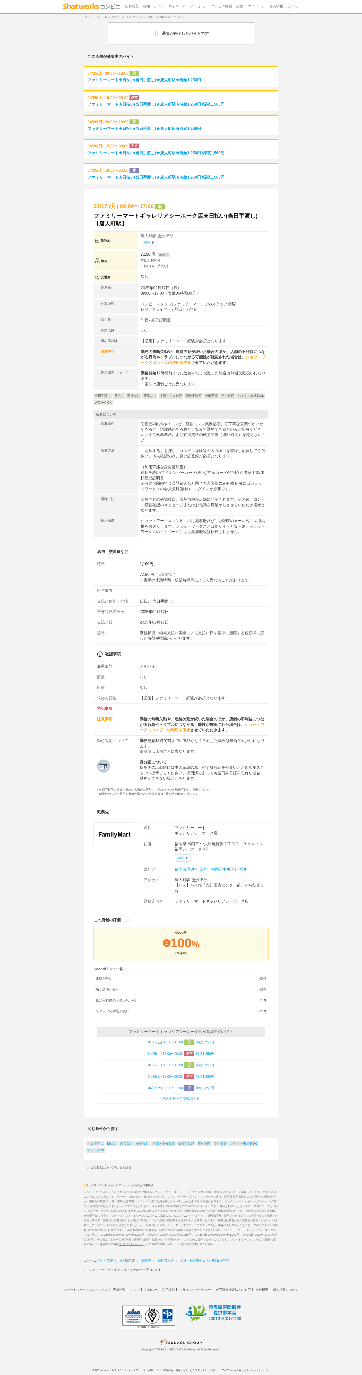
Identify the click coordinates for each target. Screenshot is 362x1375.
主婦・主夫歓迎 (164, 1143)
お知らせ (151, 1290)
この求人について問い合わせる (110, 1167)
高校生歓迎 (186, 1143)
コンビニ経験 (222, 6)
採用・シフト (153, 6)
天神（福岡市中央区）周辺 (222, 869)
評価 (239, 6)
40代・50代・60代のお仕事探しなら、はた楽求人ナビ (177, 1370)
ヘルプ (135, 1290)
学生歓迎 (220, 1143)
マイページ (256, 6)
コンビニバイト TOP (131, 1244)
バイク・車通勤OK (243, 1143)
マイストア (176, 6)
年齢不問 (204, 1143)
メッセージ (198, 6)
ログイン (291, 7)
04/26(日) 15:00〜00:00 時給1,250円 (181, 1076)
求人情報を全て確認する (181, 1098)
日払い (111, 1143)
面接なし (126, 1143)
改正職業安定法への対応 (233, 1290)
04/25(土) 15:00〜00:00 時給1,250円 (181, 1053)
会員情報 (276, 6)
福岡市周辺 (185, 869)
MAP (147, 242)
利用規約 (168, 1290)
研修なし (142, 1143)
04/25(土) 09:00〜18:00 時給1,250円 (181, 1042)
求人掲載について (285, 1290)
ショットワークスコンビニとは (86, 1290)
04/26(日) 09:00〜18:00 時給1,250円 (181, 1065)
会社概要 (262, 1290)
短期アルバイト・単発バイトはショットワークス (119, 1370)
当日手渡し (95, 1143)
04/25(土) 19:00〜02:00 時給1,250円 (181, 1088)
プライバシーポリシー (195, 1290)
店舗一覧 (119, 1290)
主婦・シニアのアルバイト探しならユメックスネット (239, 1370)
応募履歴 (132, 6)
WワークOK (95, 1150)
